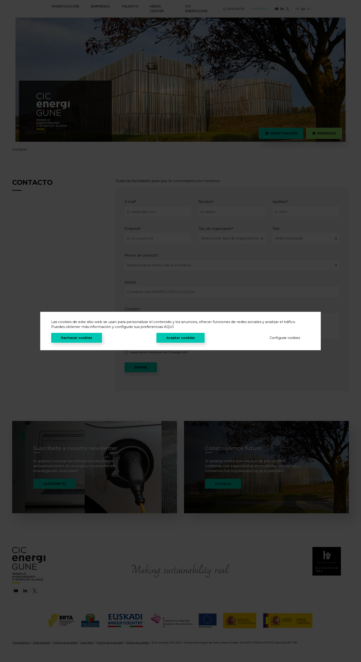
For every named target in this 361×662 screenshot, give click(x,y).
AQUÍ (169, 326)
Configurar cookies (285, 338)
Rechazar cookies (76, 338)
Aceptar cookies (180, 338)
